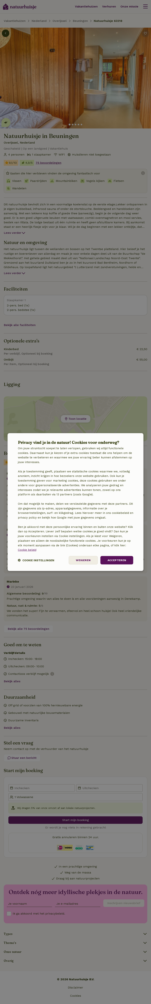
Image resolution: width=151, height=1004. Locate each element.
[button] (36, 560)
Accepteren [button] (117, 560)
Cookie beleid (27, 550)
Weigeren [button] (83, 560)
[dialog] (76, 502)
